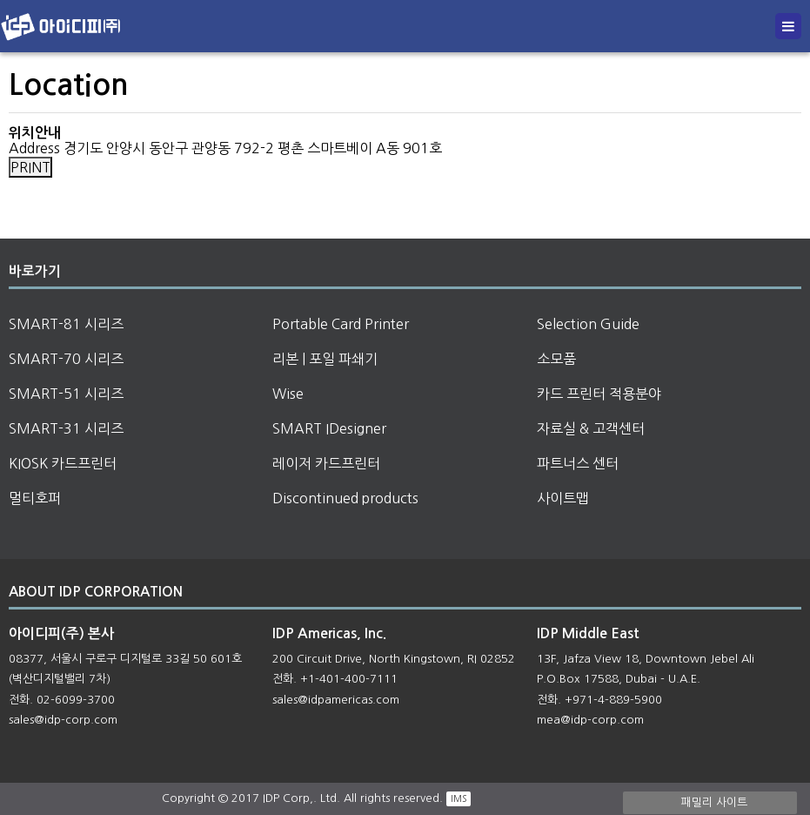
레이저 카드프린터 (326, 463)
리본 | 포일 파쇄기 (325, 359)
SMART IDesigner (329, 428)
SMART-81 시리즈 (66, 324)
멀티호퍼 (35, 498)
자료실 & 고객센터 (591, 428)
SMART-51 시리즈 (66, 394)
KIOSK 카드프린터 (63, 463)
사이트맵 (563, 498)
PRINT (30, 167)
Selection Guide (588, 324)
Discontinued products (345, 498)
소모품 (556, 359)
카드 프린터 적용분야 (599, 394)
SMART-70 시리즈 (66, 359)
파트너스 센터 (578, 463)
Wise (288, 394)
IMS (458, 798)
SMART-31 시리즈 (66, 428)
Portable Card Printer (340, 324)
